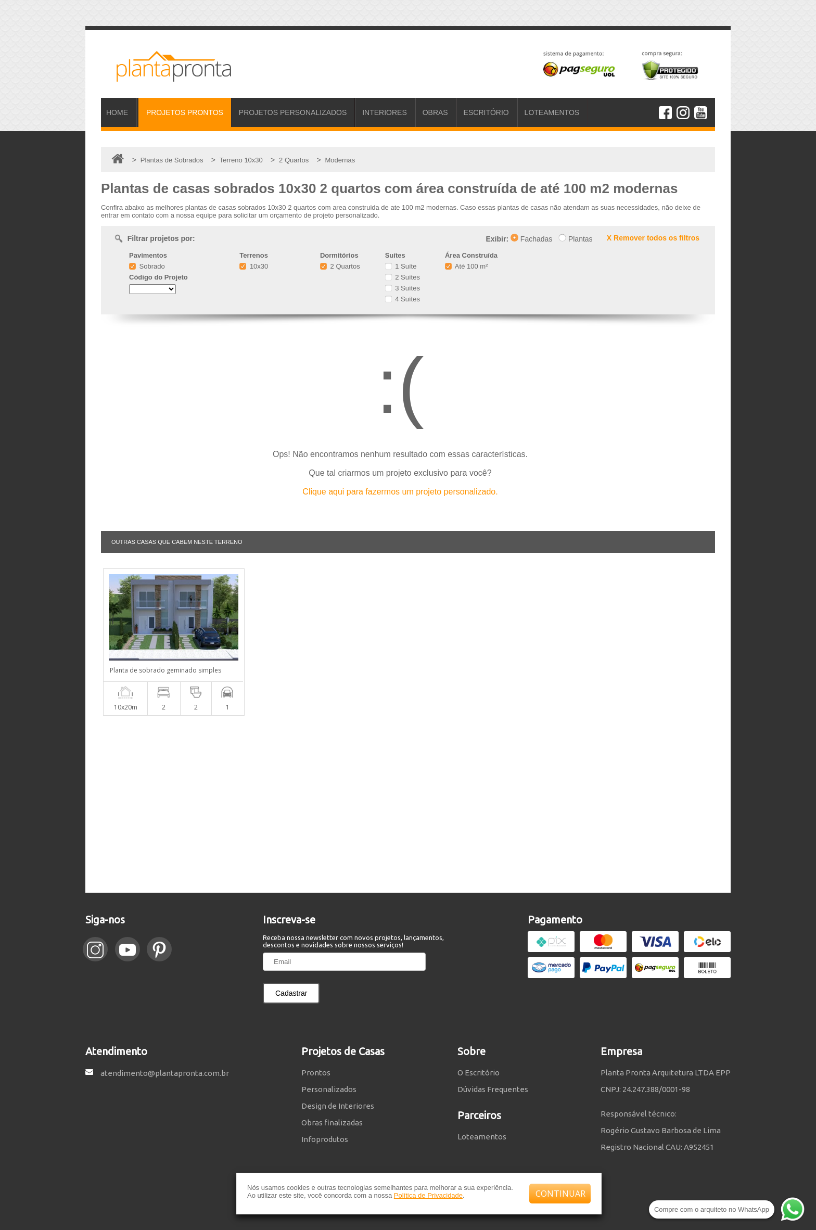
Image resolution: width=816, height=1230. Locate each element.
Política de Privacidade (428, 1195)
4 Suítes (402, 299)
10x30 (253, 266)
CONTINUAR (560, 1193)
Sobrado (147, 266)
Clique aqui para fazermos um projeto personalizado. (400, 491)
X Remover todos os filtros (653, 238)
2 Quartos (340, 266)
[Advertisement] (408, 804)
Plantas (575, 239)
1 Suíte (401, 266)
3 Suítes (402, 288)
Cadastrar (291, 993)
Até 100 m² (466, 266)
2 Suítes (402, 277)
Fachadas (531, 239)
